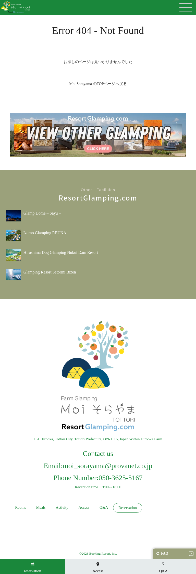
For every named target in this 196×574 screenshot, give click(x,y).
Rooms (20, 507)
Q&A (104, 507)
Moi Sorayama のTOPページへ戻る (98, 84)
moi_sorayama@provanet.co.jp (107, 466)
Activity (62, 507)
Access (83, 507)
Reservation (127, 508)
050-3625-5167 (121, 478)
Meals (41, 507)
